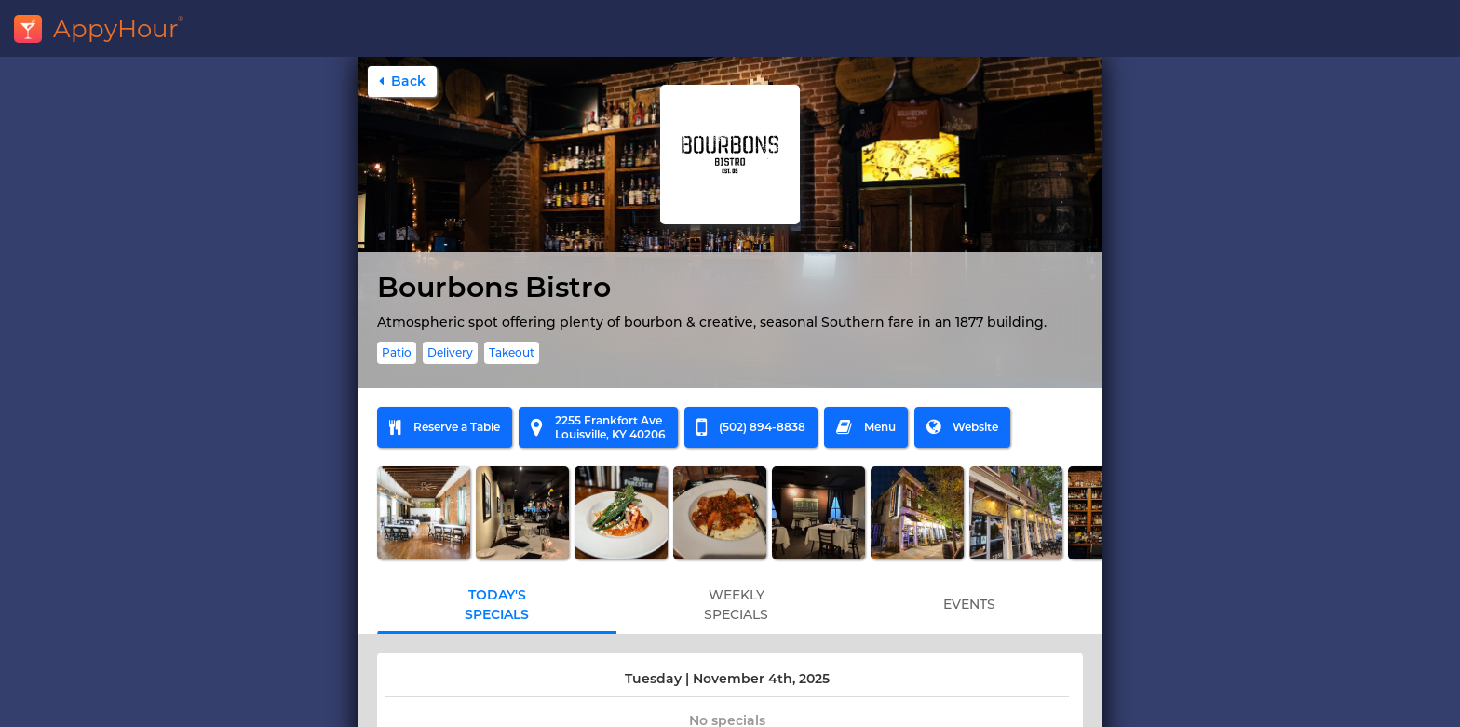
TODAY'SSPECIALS (497, 604)
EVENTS (969, 604)
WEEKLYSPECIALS (736, 604)
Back (402, 81)
